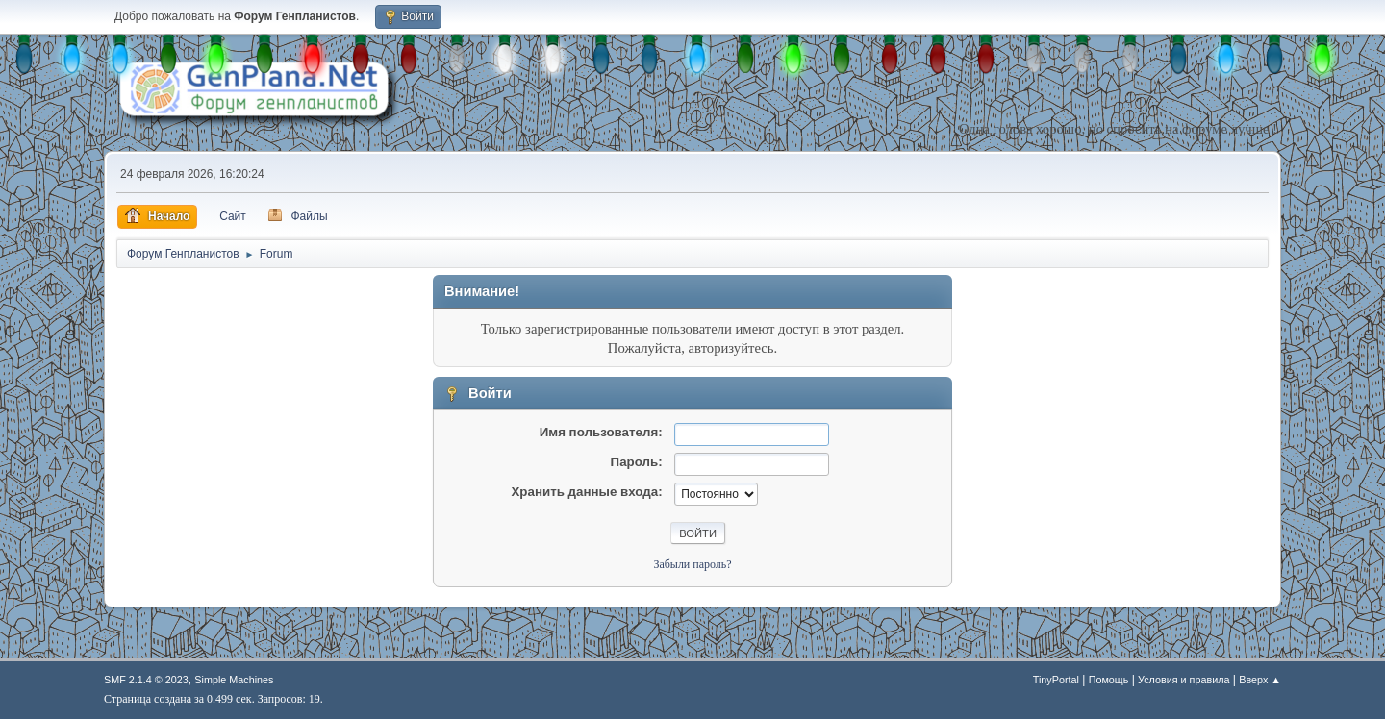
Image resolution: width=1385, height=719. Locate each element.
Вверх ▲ (1260, 679)
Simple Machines (233, 679)
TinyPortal (1056, 679)
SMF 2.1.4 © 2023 (146, 679)
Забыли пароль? (692, 564)
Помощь (1109, 679)
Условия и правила (1183, 679)
